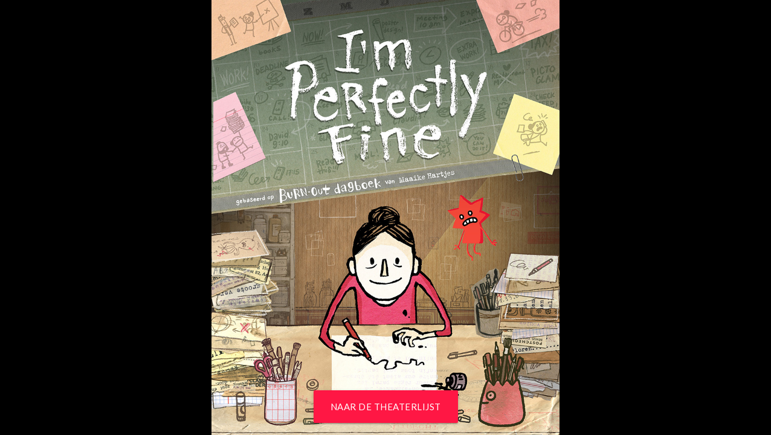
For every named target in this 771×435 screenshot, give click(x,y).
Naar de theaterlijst (386, 406)
